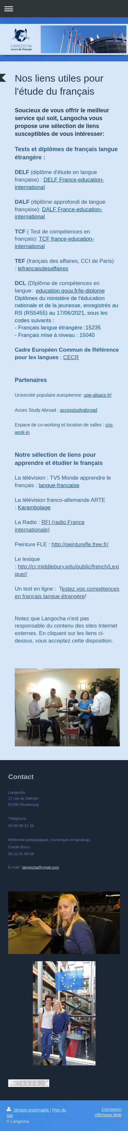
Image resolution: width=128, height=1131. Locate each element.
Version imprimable (28, 1110)
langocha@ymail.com (40, 867)
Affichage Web (108, 1115)
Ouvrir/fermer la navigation (64, 9)
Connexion (111, 1109)
